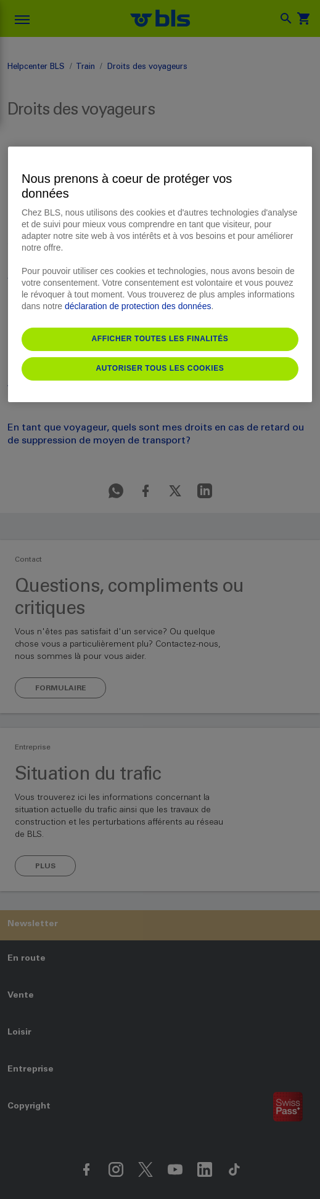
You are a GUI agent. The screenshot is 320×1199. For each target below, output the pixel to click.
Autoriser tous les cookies (160, 368)
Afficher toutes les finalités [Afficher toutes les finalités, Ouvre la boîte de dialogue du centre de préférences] (160, 338)
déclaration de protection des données (138, 306)
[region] (160, 274)
